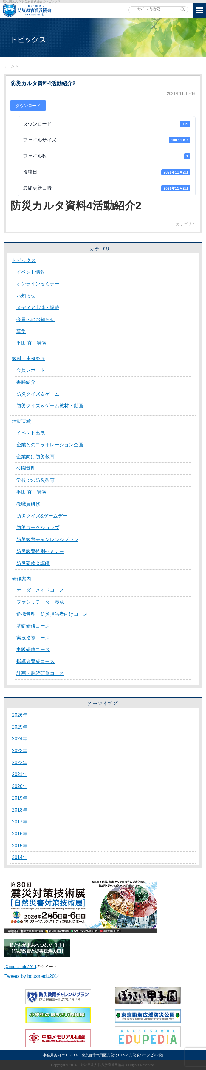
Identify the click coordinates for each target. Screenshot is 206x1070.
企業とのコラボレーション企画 (49, 444)
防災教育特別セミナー (40, 551)
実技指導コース (33, 637)
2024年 (19, 738)
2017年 (19, 821)
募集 (21, 331)
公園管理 (25, 468)
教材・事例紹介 (28, 358)
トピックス (24, 260)
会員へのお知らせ (35, 319)
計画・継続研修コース (40, 673)
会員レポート (30, 370)
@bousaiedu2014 (20, 966)
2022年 (19, 762)
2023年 (19, 750)
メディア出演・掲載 (37, 307)
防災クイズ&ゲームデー (41, 515)
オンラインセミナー (37, 283)
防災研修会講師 (33, 563)
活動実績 (21, 421)
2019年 (19, 797)
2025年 (19, 727)
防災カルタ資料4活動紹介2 (42, 83)
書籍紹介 (25, 382)
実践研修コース (33, 649)
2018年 (19, 809)
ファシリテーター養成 (40, 602)
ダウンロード (28, 105)
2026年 (19, 715)
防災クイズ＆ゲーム (37, 394)
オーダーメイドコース (40, 590)
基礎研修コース (33, 625)
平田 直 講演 (31, 343)
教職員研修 (28, 504)
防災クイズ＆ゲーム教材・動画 (49, 405)
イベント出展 (30, 432)
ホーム (9, 66)
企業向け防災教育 (35, 456)
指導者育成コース (35, 661)
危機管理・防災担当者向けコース (52, 614)
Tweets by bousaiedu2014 (32, 976)
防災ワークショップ (37, 527)
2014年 (19, 857)
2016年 (19, 833)
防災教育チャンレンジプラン (47, 539)
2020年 (19, 786)
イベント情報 (30, 272)
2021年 (19, 774)
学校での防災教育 (35, 480)
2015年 (19, 845)
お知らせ (25, 295)
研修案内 (21, 578)
